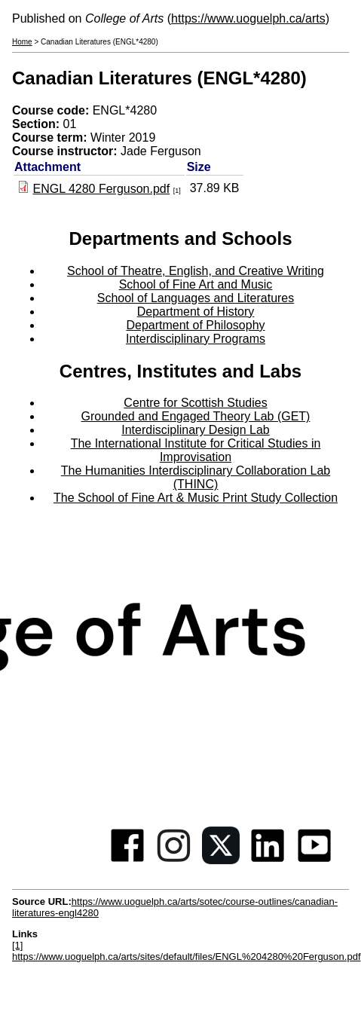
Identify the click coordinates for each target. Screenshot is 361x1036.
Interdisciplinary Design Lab (195, 429)
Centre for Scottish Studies (195, 402)
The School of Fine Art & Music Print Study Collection (196, 497)
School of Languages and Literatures (196, 298)
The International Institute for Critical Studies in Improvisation (196, 450)
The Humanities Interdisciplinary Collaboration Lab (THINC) (196, 477)
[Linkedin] (267, 860)
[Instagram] (174, 860)
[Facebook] (127, 860)
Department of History (196, 311)
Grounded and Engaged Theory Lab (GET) (196, 416)
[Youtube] (314, 860)
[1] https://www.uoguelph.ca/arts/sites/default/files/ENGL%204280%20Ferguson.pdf (186, 951)
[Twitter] (221, 860)
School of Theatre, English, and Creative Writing (195, 270)
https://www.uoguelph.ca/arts (248, 18)
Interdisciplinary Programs (195, 338)
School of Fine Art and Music (196, 284)
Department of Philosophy (195, 325)
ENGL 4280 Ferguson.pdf (101, 188)
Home (22, 42)
